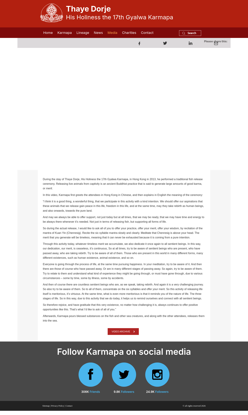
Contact (147, 33)
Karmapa (64, 33)
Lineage (83, 33)
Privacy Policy (57, 406)
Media (112, 33)
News (98, 33)
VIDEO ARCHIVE (123, 331)
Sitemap (46, 406)
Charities (129, 33)
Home (48, 33)
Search (189, 33)
